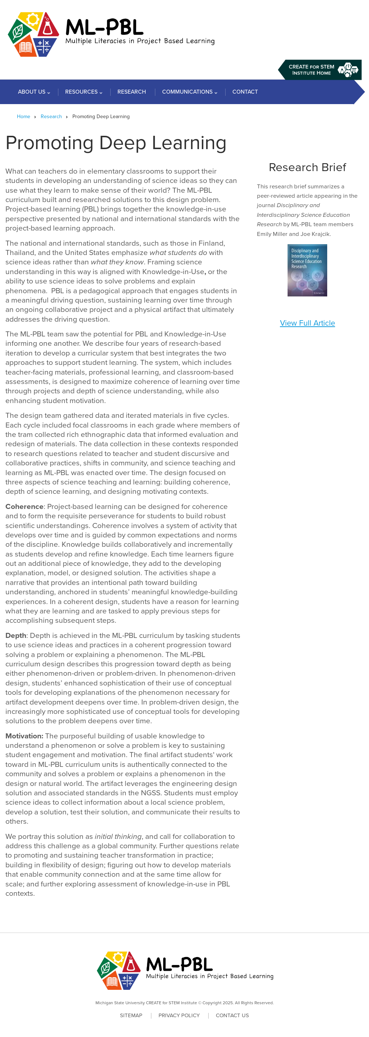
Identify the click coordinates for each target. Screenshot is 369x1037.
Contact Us (232, 1016)
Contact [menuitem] (245, 92)
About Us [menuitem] (32, 93)
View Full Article (307, 323)
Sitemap (131, 1016)
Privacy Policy (179, 1016)
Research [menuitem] (131, 92)
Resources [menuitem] (82, 93)
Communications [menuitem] (188, 93)
